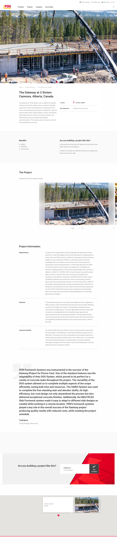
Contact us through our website (70, 151)
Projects (30, 7)
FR (114, 2)
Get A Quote (49, 7)
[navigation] (79, 469)
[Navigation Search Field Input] (105, 7)
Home (21, 87)
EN (112, 2)
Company (39, 7)
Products (21, 7)
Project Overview (30, 87)
